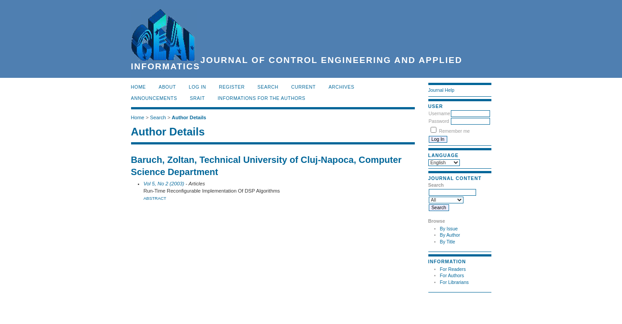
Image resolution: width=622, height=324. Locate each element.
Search (268, 87)
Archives (341, 87)
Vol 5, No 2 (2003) (164, 183)
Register (232, 87)
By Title (447, 241)
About (167, 87)
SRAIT (197, 98)
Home (138, 87)
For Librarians (454, 282)
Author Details (189, 117)
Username (439, 113)
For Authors (452, 275)
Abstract (155, 198)
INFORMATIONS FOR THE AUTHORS (261, 98)
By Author (450, 235)
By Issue (449, 228)
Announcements (154, 98)
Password (439, 121)
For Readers (453, 269)
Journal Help (441, 90)
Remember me (454, 131)
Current (303, 87)
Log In (197, 87)
